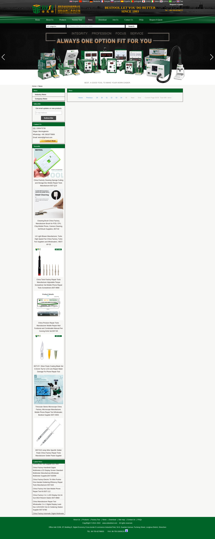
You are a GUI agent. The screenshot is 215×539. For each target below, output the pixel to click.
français (107, 1)
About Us (49, 20)
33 (116, 98)
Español (127, 1)
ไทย (181, 1)
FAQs (141, 20)
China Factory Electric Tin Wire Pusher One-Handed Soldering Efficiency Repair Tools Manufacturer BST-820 (48, 482)
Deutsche (96, 1)
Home (37, 20)
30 (102, 98)
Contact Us (128, 20)
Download (102, 20)
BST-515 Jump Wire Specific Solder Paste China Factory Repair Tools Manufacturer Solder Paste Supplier (49, 453)
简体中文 (85, 1)
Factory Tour (77, 20)
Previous (89, 98)
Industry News (40, 95)
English (75, 1)
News (90, 20)
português (138, 1)
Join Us (115, 20)
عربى (174, 1)
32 (111, 98)
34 (121, 98)
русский (117, 1)
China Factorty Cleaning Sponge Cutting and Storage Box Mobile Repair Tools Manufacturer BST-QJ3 (48, 183)
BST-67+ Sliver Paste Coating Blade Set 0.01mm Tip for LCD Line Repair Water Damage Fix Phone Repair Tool (48, 369)
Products (62, 20)
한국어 (165, 1)
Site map (121, 520)
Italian (157, 1)
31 (107, 98)
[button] (212, 57)
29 (97, 98)
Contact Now (48, 141)
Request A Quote (176, 4)
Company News (41, 99)
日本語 (148, 1)
